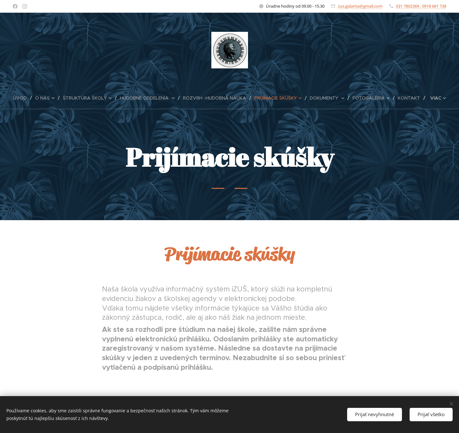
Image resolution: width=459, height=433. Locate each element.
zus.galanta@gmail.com (360, 6)
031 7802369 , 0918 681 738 (421, 6)
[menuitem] (22, 98)
